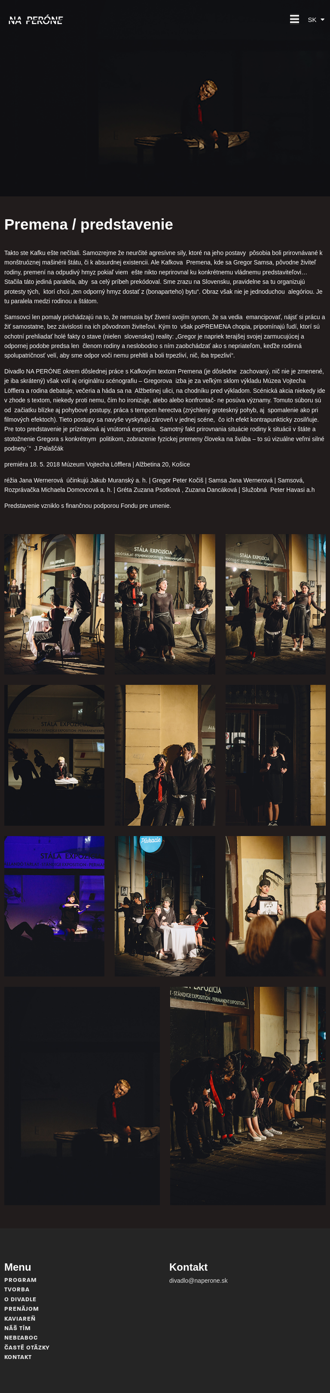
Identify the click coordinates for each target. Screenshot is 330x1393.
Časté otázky (27, 1348)
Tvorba (17, 1290)
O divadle (20, 1300)
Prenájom (21, 1309)
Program (20, 1280)
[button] (294, 19)
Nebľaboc (21, 1338)
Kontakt (18, 1357)
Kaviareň (20, 1319)
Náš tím (17, 1328)
